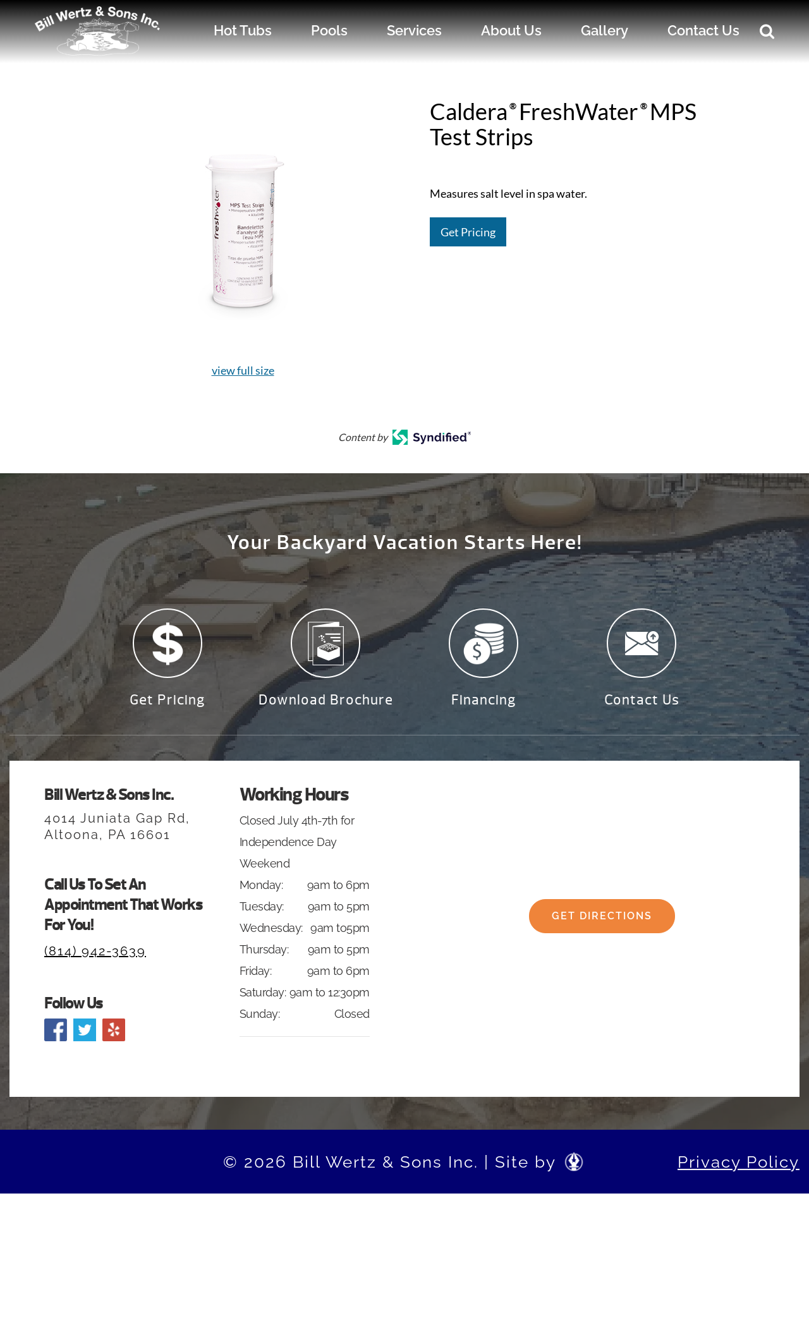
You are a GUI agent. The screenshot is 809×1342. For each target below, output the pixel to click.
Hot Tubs (243, 30)
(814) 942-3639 (95, 958)
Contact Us (703, 30)
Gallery (604, 30)
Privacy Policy (739, 1169)
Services (414, 30)
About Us (511, 30)
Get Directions (602, 936)
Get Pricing (468, 232)
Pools (329, 30)
